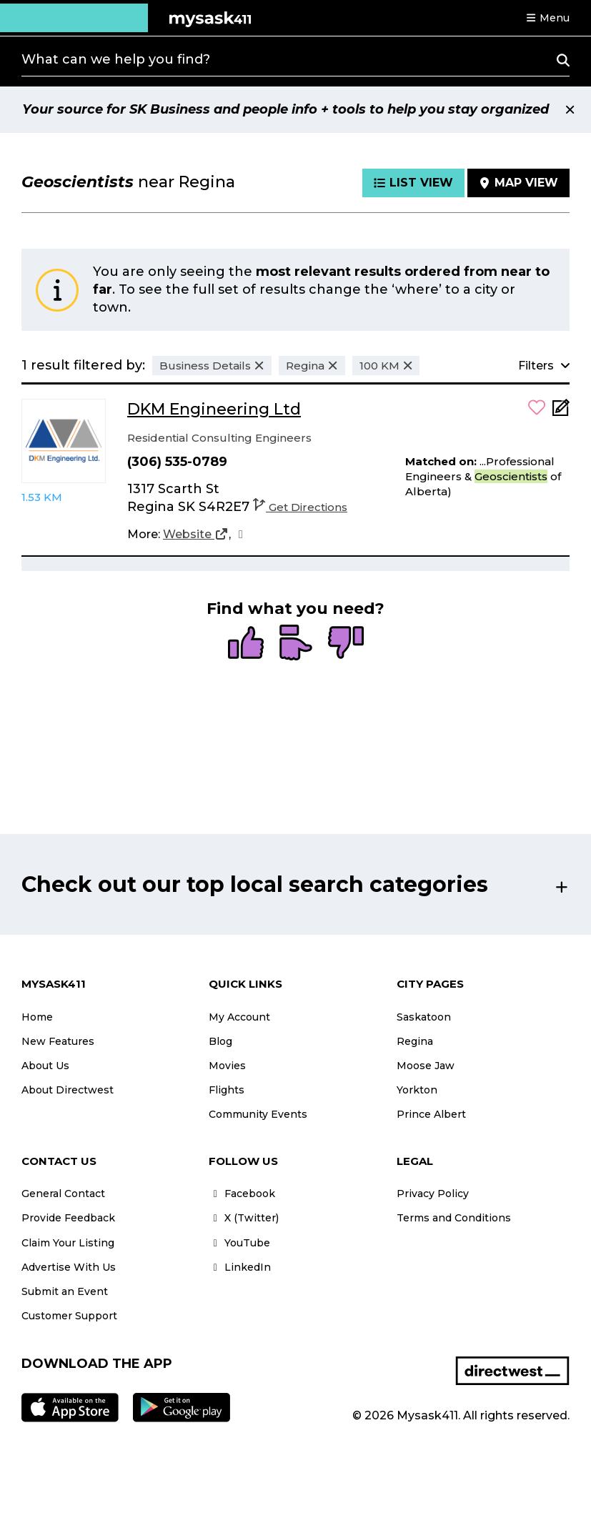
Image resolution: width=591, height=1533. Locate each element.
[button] (547, 18)
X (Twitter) (244, 1217)
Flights (226, 1089)
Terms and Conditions (454, 1217)
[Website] (196, 534)
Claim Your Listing (67, 1242)
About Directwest (67, 1089)
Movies (227, 1065)
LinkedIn (240, 1267)
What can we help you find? (115, 59)
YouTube (239, 1242)
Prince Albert (431, 1114)
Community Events (258, 1114)
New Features (57, 1041)
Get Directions (300, 507)
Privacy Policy (433, 1193)
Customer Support (69, 1315)
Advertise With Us (68, 1267)
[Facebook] (241, 534)
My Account (239, 1017)
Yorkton (417, 1089)
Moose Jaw (426, 1065)
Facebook (242, 1193)
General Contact (63, 1193)
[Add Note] (561, 412)
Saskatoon (424, 1017)
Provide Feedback (68, 1217)
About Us (45, 1065)
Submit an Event (64, 1291)
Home (37, 1017)
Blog (220, 1041)
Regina (415, 1041)
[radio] (246, 643)
